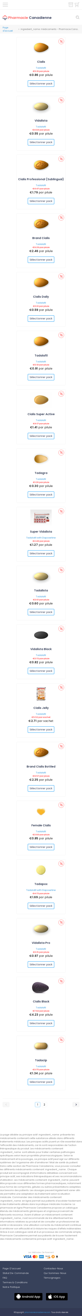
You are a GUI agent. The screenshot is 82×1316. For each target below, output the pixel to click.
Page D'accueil (12, 1268)
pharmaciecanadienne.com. (37, 1312)
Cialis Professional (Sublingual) (41, 179)
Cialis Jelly (41, 708)
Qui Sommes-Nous (55, 1273)
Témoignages (52, 1277)
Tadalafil (41, 68)
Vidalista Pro (41, 943)
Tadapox (41, 884)
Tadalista (41, 590)
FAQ (5, 1277)
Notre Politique (11, 1287)
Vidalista (41, 121)
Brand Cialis (41, 238)
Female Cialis (41, 825)
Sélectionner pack (41, 83)
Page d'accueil (8, 29)
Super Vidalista (41, 532)
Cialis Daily (41, 297)
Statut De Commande (16, 1273)
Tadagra (41, 473)
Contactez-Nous (53, 1268)
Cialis (41, 62)
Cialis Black (41, 1001)
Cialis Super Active (41, 414)
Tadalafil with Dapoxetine (41, 537)
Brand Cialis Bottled (41, 767)
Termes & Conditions (15, 1282)
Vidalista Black (41, 649)
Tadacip (41, 1060)
